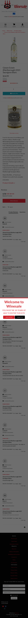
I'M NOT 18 (20, 317)
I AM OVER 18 (8, 317)
